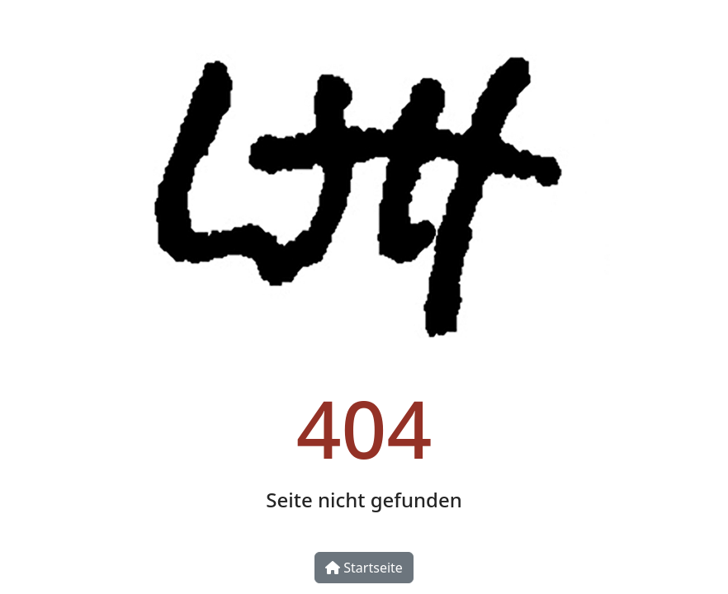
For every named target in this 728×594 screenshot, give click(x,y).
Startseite (364, 568)
